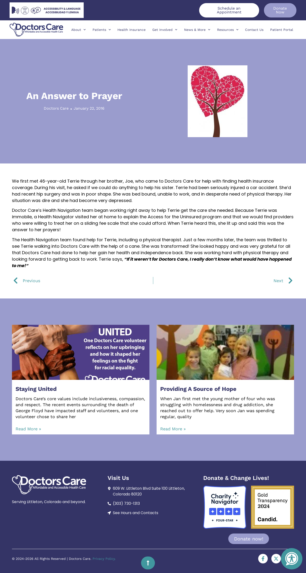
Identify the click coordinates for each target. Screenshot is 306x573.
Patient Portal (281, 30)
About (78, 29)
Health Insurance (131, 30)
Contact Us (254, 30)
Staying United (36, 389)
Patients (102, 29)
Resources (228, 29)
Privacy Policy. (104, 559)
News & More (197, 29)
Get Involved (164, 29)
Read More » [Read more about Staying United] (28, 428)
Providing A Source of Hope (198, 389)
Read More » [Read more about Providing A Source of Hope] (173, 428)
